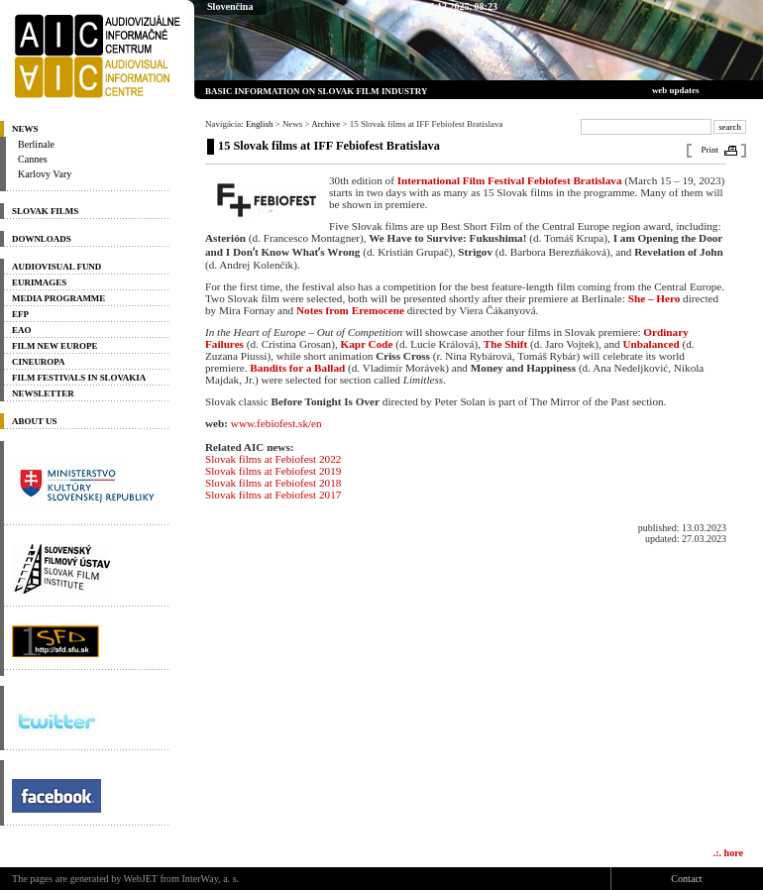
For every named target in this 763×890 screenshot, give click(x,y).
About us (34, 421)
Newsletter (43, 393)
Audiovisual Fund (56, 267)
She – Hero (654, 298)
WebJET (141, 878)
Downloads (41, 239)
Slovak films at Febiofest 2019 (273, 471)
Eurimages (39, 282)
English (259, 124)
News (25, 129)
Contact (686, 878)
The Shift (505, 344)
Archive (325, 124)
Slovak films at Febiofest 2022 (273, 459)
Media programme (58, 298)
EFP (20, 314)
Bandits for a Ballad (297, 368)
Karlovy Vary (44, 173)
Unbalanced (650, 344)
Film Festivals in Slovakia (79, 378)
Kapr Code (367, 344)
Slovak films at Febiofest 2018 (273, 483)
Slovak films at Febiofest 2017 (273, 495)
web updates (676, 90)
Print (710, 150)
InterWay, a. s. (211, 878)
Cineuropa (38, 362)
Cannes (33, 159)
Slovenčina (230, 6)
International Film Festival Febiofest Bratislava (509, 180)
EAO (21, 330)
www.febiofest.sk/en (276, 423)
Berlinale (36, 144)
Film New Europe (54, 346)
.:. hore (728, 852)
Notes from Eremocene (350, 310)
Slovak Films (45, 211)
